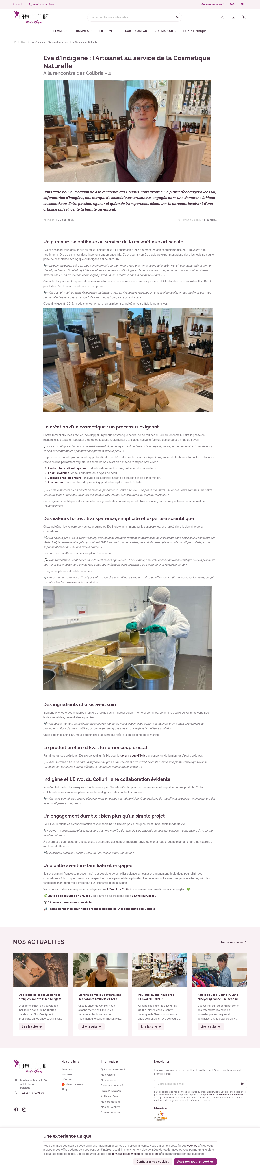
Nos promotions (110, 1101)
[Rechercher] (177, 17)
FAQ (232, 4)
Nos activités (108, 1080)
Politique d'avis (109, 1096)
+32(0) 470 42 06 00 (32, 1092)
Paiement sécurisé (112, 1085)
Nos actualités (39, 941)
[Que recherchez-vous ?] (134, 17)
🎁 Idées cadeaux (72, 1084)
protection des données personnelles (224, 1094)
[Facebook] (16, 1109)
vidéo (88, 902)
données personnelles (125, 1153)
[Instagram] (24, 1109)
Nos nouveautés (110, 1107)
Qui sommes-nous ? (213, 4)
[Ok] (242, 1084)
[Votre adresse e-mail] (200, 1084)
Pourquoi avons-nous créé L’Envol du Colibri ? (156, 997)
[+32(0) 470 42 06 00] (41, 4)
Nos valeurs (108, 1074)
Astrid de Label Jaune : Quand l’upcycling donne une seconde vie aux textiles (219, 997)
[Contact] (17, 4)
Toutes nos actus (232, 942)
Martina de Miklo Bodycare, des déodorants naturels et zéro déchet (99, 997)
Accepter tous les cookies (195, 1161)
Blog (23, 42)
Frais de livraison (111, 1091)
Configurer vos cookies (152, 1161)
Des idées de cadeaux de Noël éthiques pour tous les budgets (40, 997)
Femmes (67, 1069)
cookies (192, 1145)
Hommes (67, 1074)
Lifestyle (67, 1079)
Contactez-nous (110, 1112)
